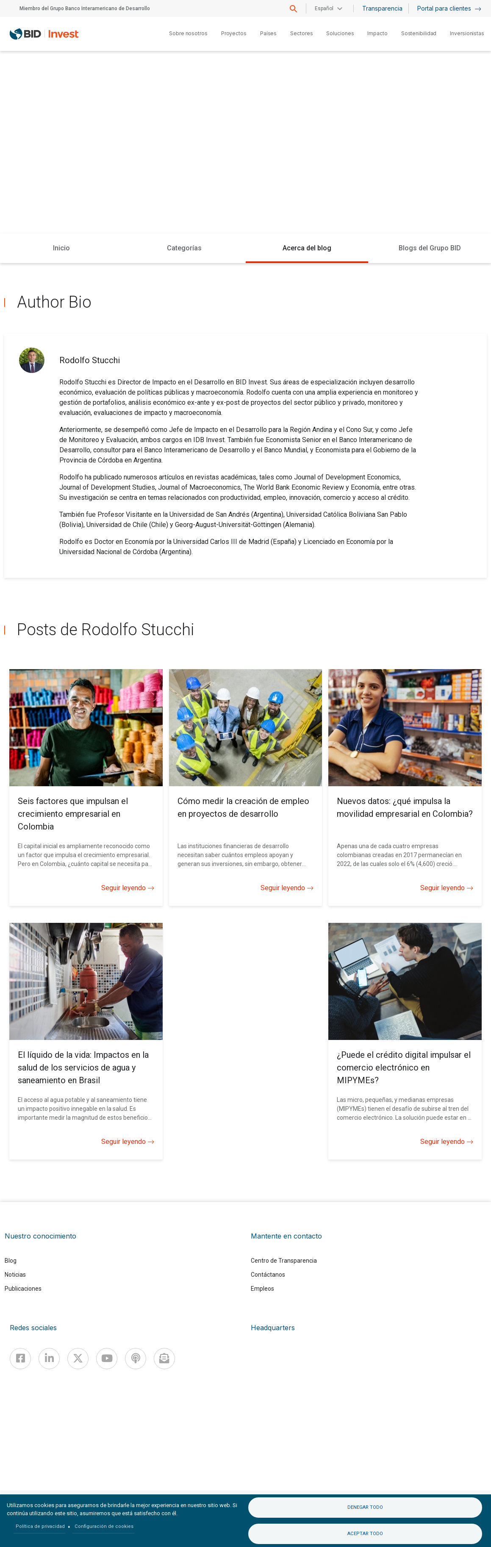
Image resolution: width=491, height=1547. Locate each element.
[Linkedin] (49, 1358)
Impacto (377, 33)
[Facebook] (20, 1358)
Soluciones (340, 33)
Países (268, 33)
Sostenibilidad (419, 33)
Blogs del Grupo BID (430, 248)
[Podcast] (135, 1358)
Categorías (184, 248)
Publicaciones (23, 1288)
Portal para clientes (449, 8)
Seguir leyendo (127, 888)
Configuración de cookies (104, 1526)
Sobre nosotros (188, 33)
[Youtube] (106, 1358)
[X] (78, 1358)
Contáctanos (268, 1274)
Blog (11, 1260)
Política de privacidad (40, 1526)
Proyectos (234, 33)
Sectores (301, 33)
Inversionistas (467, 33)
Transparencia (382, 8)
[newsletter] (164, 1358)
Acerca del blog (307, 248)
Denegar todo (365, 1507)
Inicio (61, 248)
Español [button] (324, 8)
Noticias (15, 1274)
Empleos (262, 1288)
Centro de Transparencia (284, 1260)
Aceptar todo (365, 1533)
